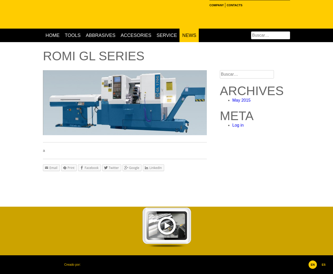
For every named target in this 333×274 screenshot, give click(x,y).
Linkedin (259, 5)
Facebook (246, 5)
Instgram (252, 5)
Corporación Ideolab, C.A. (92, 264)
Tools (73, 35)
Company (216, 5)
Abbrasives (101, 35)
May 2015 (241, 100)
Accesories (136, 35)
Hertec (88, 14)
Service (167, 35)
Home (53, 35)
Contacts (234, 5)
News (189, 35)
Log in (238, 125)
